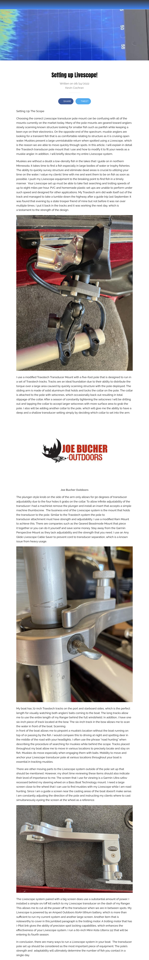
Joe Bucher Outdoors (74, 489)
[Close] (4, 4)
